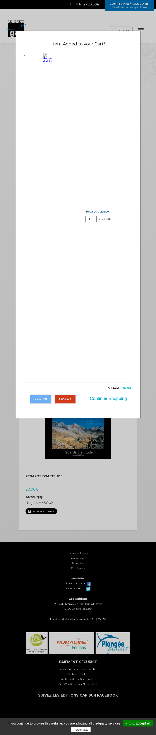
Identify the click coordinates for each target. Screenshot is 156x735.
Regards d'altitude (97, 55)
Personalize (81, 729)
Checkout (65, 85)
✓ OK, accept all (138, 723)
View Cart (41, 85)
